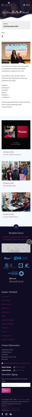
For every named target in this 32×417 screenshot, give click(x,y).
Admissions (5, 312)
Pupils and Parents (8, 324)
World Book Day (9, 185)
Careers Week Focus (10, 216)
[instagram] (17, 11)
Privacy (12, 408)
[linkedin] (21, 11)
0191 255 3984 (20, 370)
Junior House (6, 300)
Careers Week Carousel (12, 154)
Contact (4, 332)
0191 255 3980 (20, 367)
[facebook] (13, 11)
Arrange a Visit (6, 335)
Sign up (6, 390)
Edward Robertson (14, 410)
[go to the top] (16, 226)
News (3, 316)
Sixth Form (5, 308)
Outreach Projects (8, 320)
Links (18, 408)
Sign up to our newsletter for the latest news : (14, 380)
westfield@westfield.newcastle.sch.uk (17, 363)
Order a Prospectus (8, 339)
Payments (5, 328)
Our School (5, 296)
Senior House (6, 304)
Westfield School (22, 399)
